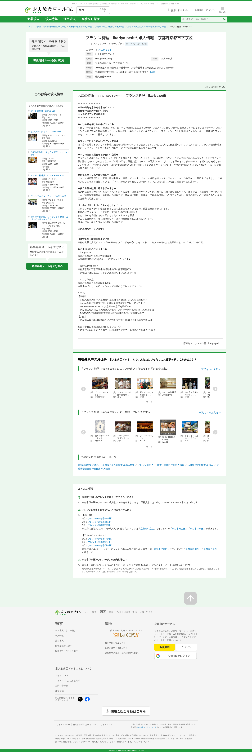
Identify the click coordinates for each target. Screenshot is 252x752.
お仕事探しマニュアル (115, 643)
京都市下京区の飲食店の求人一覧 (109, 27)
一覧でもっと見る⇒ (210, 369)
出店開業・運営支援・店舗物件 (94, 735)
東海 (111, 612)
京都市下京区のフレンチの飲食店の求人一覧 (146, 27)
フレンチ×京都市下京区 (100, 525)
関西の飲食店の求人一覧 (55, 27)
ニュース (59, 680)
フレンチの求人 (146, 465)
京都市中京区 (147, 528)
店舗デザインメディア (76, 742)
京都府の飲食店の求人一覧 (80, 27)
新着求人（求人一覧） (65, 630)
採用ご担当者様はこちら (128, 711)
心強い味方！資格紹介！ (116, 648)
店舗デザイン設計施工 (132, 735)
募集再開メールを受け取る (48, 60)
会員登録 (164, 647)
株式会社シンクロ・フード (147, 727)
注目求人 (69, 19)
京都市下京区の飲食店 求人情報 (118, 465)
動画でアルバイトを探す (66, 651)
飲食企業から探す (63, 646)
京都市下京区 (196, 528)
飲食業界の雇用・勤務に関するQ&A (121, 653)
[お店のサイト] (105, 50)
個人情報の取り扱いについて (85, 724)
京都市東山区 (178, 528)
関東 (94, 612)
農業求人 (100, 742)
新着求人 (33, 19)
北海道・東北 (130, 612)
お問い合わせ (61, 685)
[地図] (153, 72)
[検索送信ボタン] (224, 19)
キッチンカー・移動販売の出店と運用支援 (148, 738)
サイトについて (62, 675)
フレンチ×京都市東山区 (100, 522)
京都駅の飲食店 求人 (88, 465)
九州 (119, 612)
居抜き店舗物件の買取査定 (104, 738)
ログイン (186, 647)
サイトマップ (106, 724)
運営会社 (59, 691)
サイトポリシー (63, 724)
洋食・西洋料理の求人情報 (170, 465)
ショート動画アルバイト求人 (129, 742)
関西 (39, 27)
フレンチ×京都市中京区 (100, 518)
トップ (31, 27)
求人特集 (51, 19)
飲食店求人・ (164, 735)
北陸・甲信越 (146, 612)
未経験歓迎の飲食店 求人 (200, 465)
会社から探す (90, 19)
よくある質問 (73, 680)
